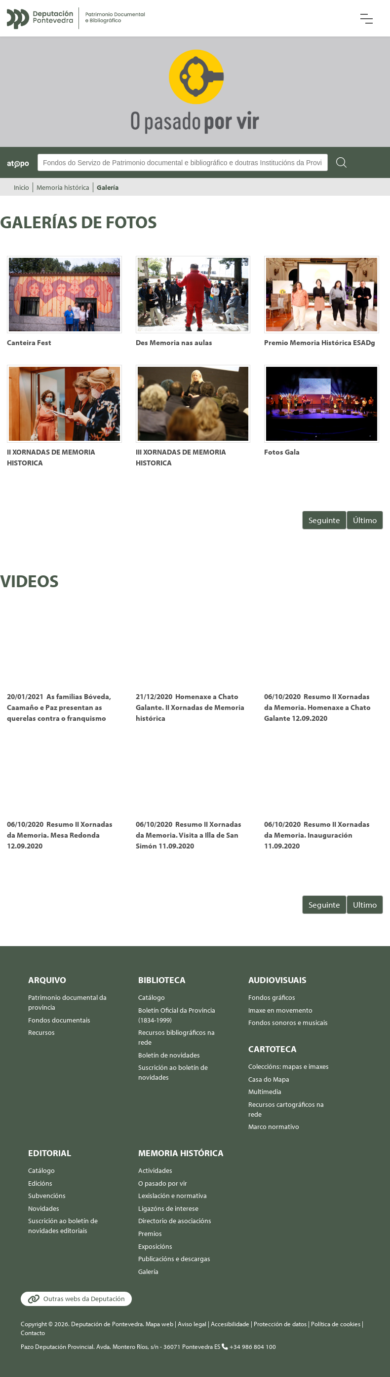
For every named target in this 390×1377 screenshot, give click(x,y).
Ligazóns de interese (168, 1208)
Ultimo (365, 904)
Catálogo (151, 997)
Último (365, 520)
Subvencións (47, 1195)
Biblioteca (162, 980)
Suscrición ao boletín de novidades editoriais (63, 1225)
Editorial (49, 1153)
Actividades (155, 1170)
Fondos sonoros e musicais (288, 1022)
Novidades (43, 1208)
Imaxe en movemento (280, 1010)
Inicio (21, 187)
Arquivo (47, 980)
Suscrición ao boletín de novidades (173, 1072)
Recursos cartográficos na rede (286, 1109)
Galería (107, 187)
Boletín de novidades (169, 1055)
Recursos (41, 1032)
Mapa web (159, 1324)
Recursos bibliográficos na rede (176, 1037)
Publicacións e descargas (174, 1258)
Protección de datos (280, 1324)
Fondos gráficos (271, 997)
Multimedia (264, 1091)
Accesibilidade (230, 1324)
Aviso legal (192, 1324)
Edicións (40, 1183)
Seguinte (324, 520)
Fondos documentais (59, 1020)
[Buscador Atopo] (183, 162)
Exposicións (155, 1246)
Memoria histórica (63, 187)
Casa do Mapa (268, 1079)
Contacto (33, 1333)
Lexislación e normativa (172, 1195)
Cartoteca (272, 1049)
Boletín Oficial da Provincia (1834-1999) (176, 1015)
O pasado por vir (162, 1183)
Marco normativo (273, 1126)
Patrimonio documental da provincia (67, 1002)
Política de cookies (335, 1324)
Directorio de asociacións (174, 1220)
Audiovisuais (277, 980)
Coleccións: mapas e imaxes (288, 1066)
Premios (150, 1233)
